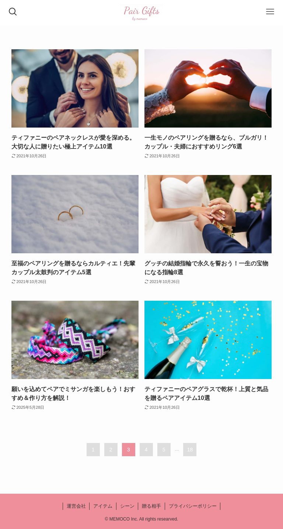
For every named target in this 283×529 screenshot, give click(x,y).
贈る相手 (151, 506)
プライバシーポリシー (193, 506)
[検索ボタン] (13, 13)
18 (190, 450)
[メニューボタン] (270, 13)
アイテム (102, 506)
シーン (127, 506)
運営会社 (76, 506)
